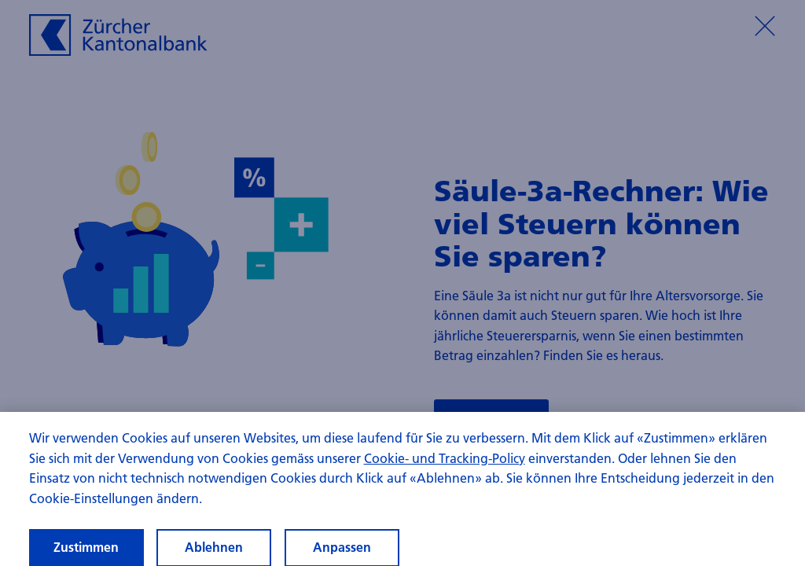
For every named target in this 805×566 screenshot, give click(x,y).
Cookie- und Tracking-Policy (444, 462)
